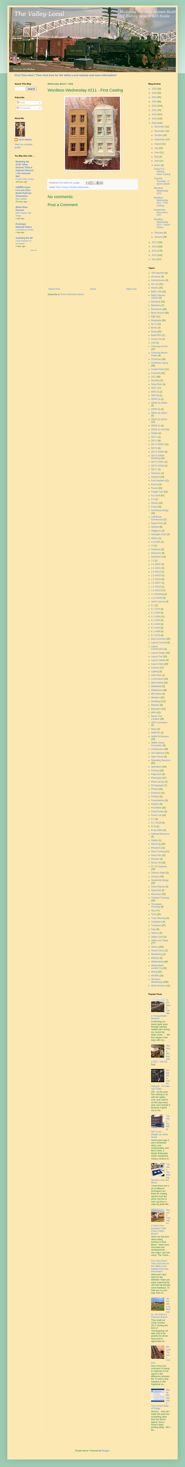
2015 (154, 251)
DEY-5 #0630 (157, 465)
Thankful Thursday (160, 898)
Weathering (156, 954)
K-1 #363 (155, 624)
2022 (154, 106)
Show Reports (158, 886)
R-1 (153, 819)
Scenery (155, 876)
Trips (153, 929)
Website (155, 958)
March (157, 165)
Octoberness (157, 749)
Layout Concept (158, 642)
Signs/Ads (156, 890)
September (160, 139)
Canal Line (156, 339)
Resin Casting (62, 187)
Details (154, 433)
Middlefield (156, 686)
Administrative (158, 280)
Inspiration (156, 556)
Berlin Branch (157, 313)
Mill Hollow (156, 694)
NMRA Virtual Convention (157, 744)
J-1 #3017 (156, 583)
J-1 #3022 (156, 590)
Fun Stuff (155, 495)
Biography (156, 320)
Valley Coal (156, 937)
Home (93, 289)
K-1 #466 (155, 631)
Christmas (156, 359)
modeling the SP (24, 238)
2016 (154, 246)
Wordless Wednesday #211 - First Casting (161, 201)
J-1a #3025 (156, 598)
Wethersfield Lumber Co (157, 966)
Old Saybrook (157, 753)
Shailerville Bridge (160, 880)
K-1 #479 (155, 635)
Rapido (154, 840)
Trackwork (156, 925)
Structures (156, 894)
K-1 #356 (155, 616)
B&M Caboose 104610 (158, 296)
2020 (154, 114)
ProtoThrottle (157, 811)
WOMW (155, 975)
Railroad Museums (160, 834)
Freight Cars (157, 491)
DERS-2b (155, 409)
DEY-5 (154, 448)
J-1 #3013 (156, 571)
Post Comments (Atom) (72, 294)
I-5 (152, 545)
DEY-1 (154, 437)
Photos (154, 789)
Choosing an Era (159, 346)
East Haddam (157, 480)
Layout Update (158, 660)
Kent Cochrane (158, 639)
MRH (153, 712)
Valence (155, 933)
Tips (153, 910)
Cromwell (155, 373)
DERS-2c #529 (158, 429)
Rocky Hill (156, 862)
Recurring (156, 844)
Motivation (156, 709)
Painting (155, 770)
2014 (154, 255)
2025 (154, 93)
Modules (155, 705)
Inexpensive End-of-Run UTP (161, 212)
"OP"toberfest (157, 273)
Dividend (155, 477)
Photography (157, 785)
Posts (21, 102)
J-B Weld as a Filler (25, 230)
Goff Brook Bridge (160, 510)
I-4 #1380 (155, 542)
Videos (154, 947)
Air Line (155, 284)
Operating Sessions (160, 760)
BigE (153, 316)
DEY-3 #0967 (157, 444)
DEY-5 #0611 (157, 462)
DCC (153, 376)
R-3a (153, 826)
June (157, 152)
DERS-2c (155, 425)
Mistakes (155, 697)
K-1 (153, 605)
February (159, 232)
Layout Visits (157, 664)
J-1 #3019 (156, 586)
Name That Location (156, 717)
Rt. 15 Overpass (159, 866)
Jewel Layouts (158, 601)
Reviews (155, 859)
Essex (154, 484)
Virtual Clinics (157, 950)
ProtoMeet (156, 807)
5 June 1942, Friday (25, 179)
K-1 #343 (155, 612)
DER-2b (155, 395)
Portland (155, 796)
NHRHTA (155, 732)
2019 (154, 118)
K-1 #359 (155, 620)
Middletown (156, 690)
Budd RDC (156, 335)
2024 (154, 97)
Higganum (156, 530)
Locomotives (157, 679)
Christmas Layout (159, 363)
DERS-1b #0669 (159, 403)
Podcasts (155, 793)
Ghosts (154, 503)
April (156, 161)
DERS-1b (155, 399)
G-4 (153, 499)
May (156, 156)
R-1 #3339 (156, 822)
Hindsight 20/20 (158, 534)
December (159, 126)
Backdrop (155, 301)
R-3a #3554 (157, 830)
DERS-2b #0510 (159, 419)
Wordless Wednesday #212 (161, 191)
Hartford (155, 527)
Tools (153, 914)
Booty (154, 331)
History (154, 538)
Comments (23, 108)
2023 (154, 101)
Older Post (131, 289)
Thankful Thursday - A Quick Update (162, 181)
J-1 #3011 (156, 568)
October (158, 135)
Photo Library (157, 781)
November (159, 131)
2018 (154, 123)
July (156, 148)
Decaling (155, 380)
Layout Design (158, 653)
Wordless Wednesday (79, 187)
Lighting (155, 671)
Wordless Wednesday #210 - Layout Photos (162, 223)
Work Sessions (158, 985)
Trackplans (156, 922)
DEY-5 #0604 (157, 452)
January (158, 237)
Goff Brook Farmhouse (156, 518)
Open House (157, 756)
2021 (154, 110)
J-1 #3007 (156, 564)
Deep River (156, 384)
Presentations (157, 800)
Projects (155, 804)
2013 (154, 259)
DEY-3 (154, 440)
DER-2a (155, 392)
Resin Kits (156, 855)
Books (154, 327)
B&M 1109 (156, 291)
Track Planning (158, 918)
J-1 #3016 (156, 579)
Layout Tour (157, 656)
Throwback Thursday (156, 905)
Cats (153, 342)
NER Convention (159, 722)
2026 (154, 89)
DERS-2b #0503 (159, 413)
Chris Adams (25, 139)
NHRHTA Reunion (160, 736)
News (154, 729)
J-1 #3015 (156, 575)
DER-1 (154, 388)
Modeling (155, 701)
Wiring (154, 971)
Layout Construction (157, 647)
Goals (154, 506)
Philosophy (156, 778)
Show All (33, 250)
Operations (156, 766)
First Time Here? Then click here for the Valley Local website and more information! (65, 75)
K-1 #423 (155, 627)
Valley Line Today (159, 940)
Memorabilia (157, 682)
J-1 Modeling (157, 594)
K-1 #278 (155, 609)
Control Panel (157, 369)
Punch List (156, 815)
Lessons (155, 667)
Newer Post (54, 289)
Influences (156, 553)
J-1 (152, 560)
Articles (154, 288)
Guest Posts (157, 523)
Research (155, 848)
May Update (21, 199)
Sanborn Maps (158, 872)
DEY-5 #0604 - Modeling (158, 457)
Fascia (154, 488)
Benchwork (156, 309)
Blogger (105, 1450)
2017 (154, 242)
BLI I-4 (154, 324)
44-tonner (155, 276)
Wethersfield (157, 961)
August (158, 144)
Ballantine (156, 305)
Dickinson (156, 473)
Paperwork (156, 774)
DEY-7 (154, 469)
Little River (156, 675)
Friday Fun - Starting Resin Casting (162, 172)
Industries (156, 549)
